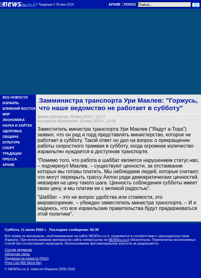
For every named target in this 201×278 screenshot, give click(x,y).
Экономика (13, 120)
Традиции (12, 153)
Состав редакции (18, 249)
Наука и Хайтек (17, 125)
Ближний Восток (19, 108)
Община (10, 137)
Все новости (15, 97)
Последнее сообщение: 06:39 (74, 230)
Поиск (130, 4)
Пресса (9, 159)
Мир (6, 114)
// (55, 4)
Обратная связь (17, 254)
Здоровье (12, 131)
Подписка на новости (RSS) (27, 258)
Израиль (10, 103)
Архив (114, 4)
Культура (11, 142)
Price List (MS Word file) (23, 263)
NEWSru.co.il (118, 239)
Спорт (8, 148)
